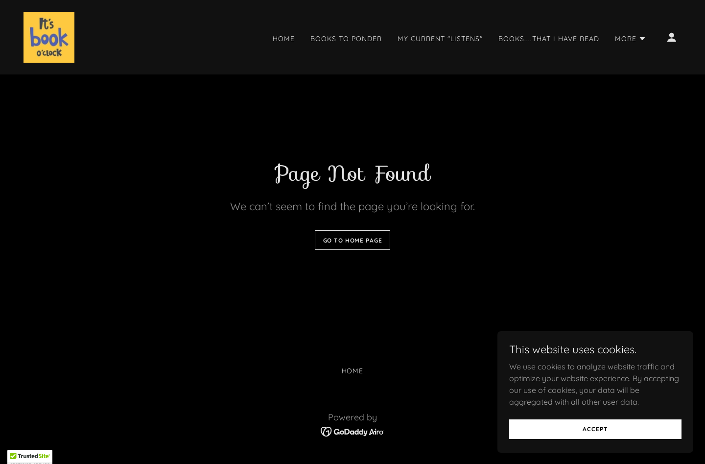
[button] (630, 39)
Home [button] (353, 370)
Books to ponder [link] (346, 38)
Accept (595, 449)
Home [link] (284, 38)
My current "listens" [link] (440, 38)
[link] (49, 36)
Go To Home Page (352, 240)
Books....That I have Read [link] (548, 38)
